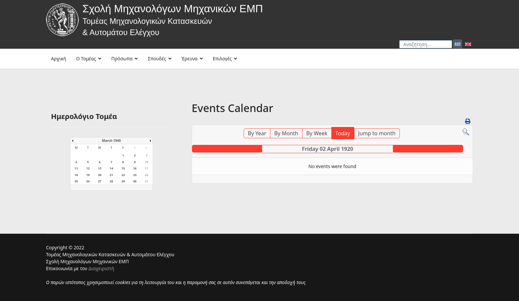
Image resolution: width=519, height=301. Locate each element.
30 (134, 181)
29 (123, 181)
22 (123, 175)
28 (111, 181)
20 (99, 175)
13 (99, 168)
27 (99, 181)
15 (123, 168)
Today (342, 133)
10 (146, 162)
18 (76, 175)
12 (87, 168)
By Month (286, 133)
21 (111, 175)
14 (111, 168)
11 (76, 168)
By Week (316, 133)
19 (87, 175)
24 (146, 175)
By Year (257, 133)
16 (134, 168)
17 (146, 168)
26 (87, 181)
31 (146, 181)
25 (76, 181)
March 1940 (111, 140)
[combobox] (425, 44)
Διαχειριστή (101, 268)
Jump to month (377, 133)
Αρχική (58, 58)
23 (134, 175)
